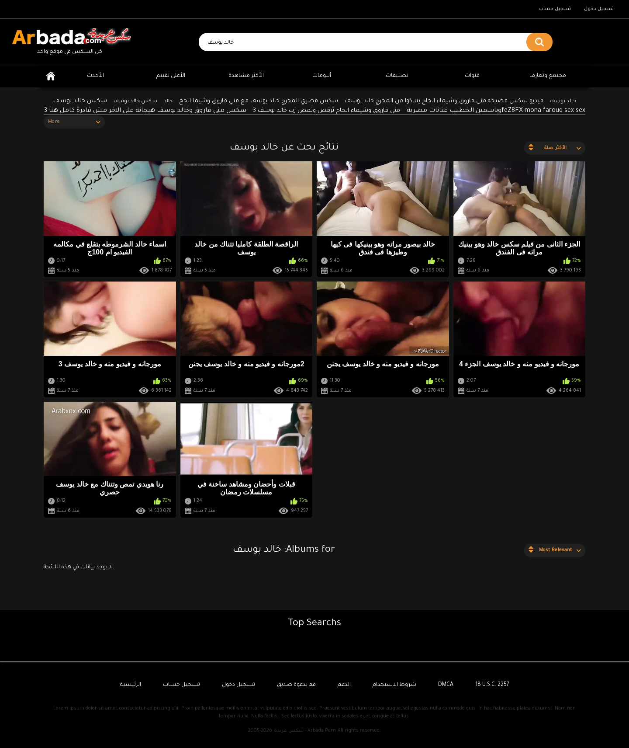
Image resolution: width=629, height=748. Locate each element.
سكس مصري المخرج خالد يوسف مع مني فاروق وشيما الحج (258, 101)
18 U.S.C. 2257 (492, 685)
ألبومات (321, 76)
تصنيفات (397, 76)
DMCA (445, 685)
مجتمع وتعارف (547, 76)
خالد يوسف (563, 101)
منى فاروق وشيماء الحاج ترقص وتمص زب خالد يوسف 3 (326, 111)
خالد (168, 101)
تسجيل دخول (599, 9)
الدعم (344, 685)
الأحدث (95, 76)
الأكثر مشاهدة (246, 76)
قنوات (472, 76)
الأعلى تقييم (170, 76)
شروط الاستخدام (394, 685)
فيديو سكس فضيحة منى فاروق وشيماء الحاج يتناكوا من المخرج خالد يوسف (444, 101)
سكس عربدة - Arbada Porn (305, 731)
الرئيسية (51, 76)
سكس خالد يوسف (135, 101)
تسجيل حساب (555, 9)
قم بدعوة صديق (296, 685)
